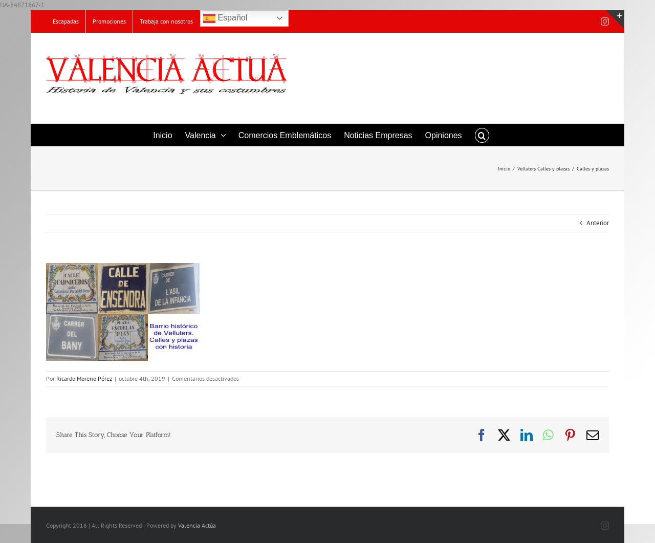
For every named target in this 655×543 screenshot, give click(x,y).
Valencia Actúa (197, 525)
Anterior (597, 223)
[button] (482, 135)
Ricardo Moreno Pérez (84, 378)
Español (225, 18)
